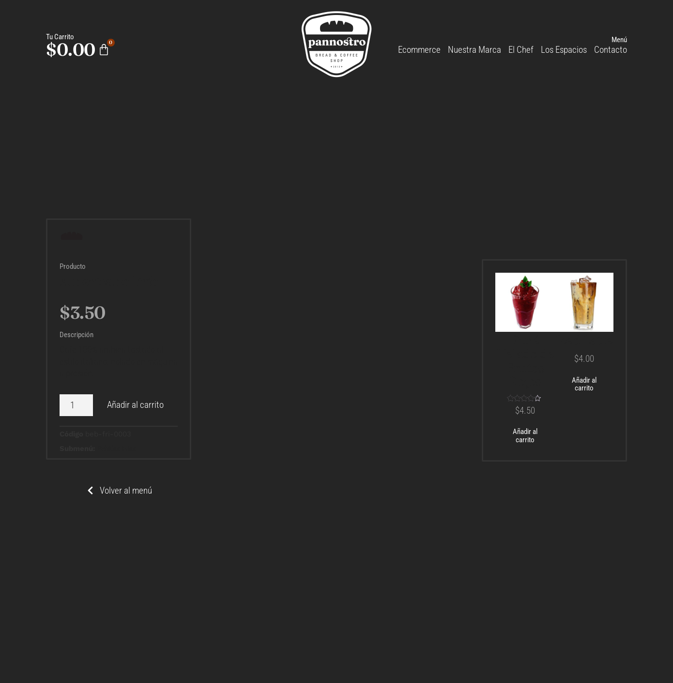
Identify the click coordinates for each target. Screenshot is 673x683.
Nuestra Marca (474, 49)
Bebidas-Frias (117, 448)
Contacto (610, 49)
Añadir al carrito (135, 404)
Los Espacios (564, 49)
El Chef (521, 49)
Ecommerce (419, 49)
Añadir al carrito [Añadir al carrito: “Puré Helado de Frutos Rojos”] (525, 435)
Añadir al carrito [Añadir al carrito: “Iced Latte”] (584, 384)
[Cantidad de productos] (76, 405)
